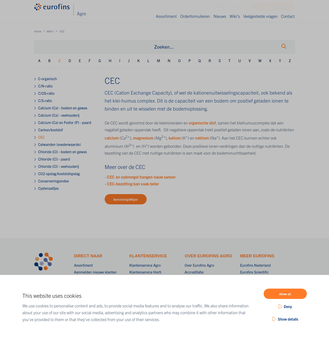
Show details (288, 319)
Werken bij (238, 7)
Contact (288, 16)
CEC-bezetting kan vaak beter (133, 183)
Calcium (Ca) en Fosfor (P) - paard (64, 122)
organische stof (202, 122)
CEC (41, 137)
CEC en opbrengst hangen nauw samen (141, 176)
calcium (112, 137)
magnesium (143, 137)
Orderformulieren (195, 16)
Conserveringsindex (53, 181)
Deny (288, 306)
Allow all (285, 294)
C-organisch (47, 78)
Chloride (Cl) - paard (54, 159)
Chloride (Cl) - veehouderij (58, 166)
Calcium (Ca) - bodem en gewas (62, 107)
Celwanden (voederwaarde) (59, 144)
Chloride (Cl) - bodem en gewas (62, 151)
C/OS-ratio (46, 93)
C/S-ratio (45, 100)
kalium (175, 137)
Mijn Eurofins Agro (276, 7)
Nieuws (219, 16)
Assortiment (166, 16)
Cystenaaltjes (48, 188)
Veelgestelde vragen (260, 16)
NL (220, 7)
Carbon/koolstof (50, 129)
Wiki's (235, 16)
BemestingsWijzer (125, 199)
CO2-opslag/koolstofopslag (59, 173)
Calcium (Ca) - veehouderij (59, 115)
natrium (202, 137)
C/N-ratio (45, 86)
